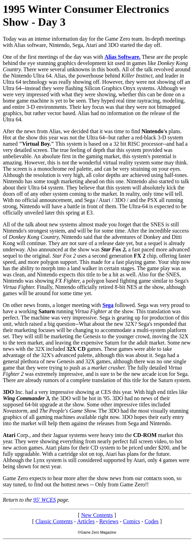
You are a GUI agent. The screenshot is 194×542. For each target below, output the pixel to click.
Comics (131, 521)
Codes (152, 521)
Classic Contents (54, 521)
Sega (108, 305)
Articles (86, 521)
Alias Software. (122, 57)
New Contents (97, 515)
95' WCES (44, 500)
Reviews (108, 521)
